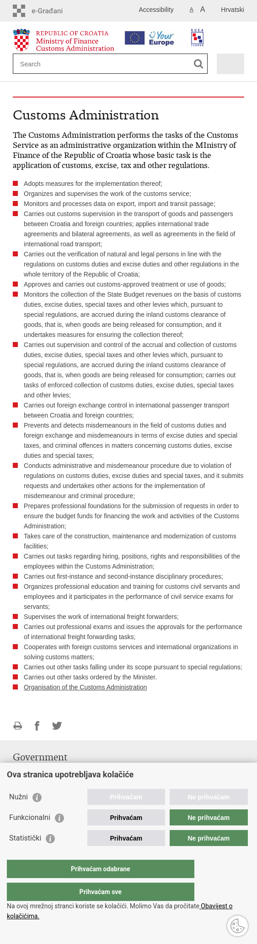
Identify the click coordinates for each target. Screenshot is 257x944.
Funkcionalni (29, 835)
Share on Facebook (37, 726)
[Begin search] (198, 64)
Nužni (18, 815)
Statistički (25, 856)
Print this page (17, 726)
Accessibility (156, 9)
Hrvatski (232, 9)
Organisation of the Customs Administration (85, 687)
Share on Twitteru (57, 726)
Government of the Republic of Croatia (67, 771)
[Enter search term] (53, 63)
